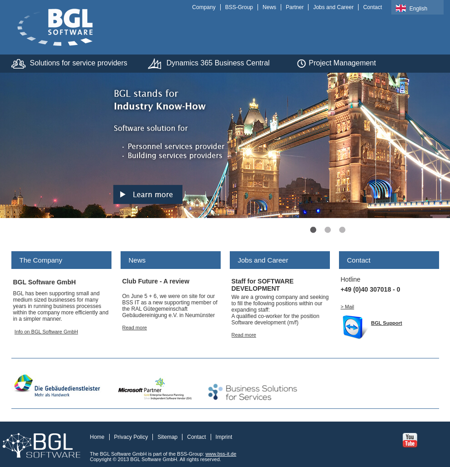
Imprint (224, 437)
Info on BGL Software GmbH (46, 331)
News (269, 7)
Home (97, 437)
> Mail (347, 306)
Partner (294, 7)
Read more (134, 327)
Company (203, 7)
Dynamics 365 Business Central (218, 63)
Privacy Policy (131, 437)
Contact (372, 7)
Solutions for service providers (78, 63)
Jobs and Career (333, 7)
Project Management (342, 63)
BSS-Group (239, 7)
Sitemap (167, 437)
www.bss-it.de (220, 454)
